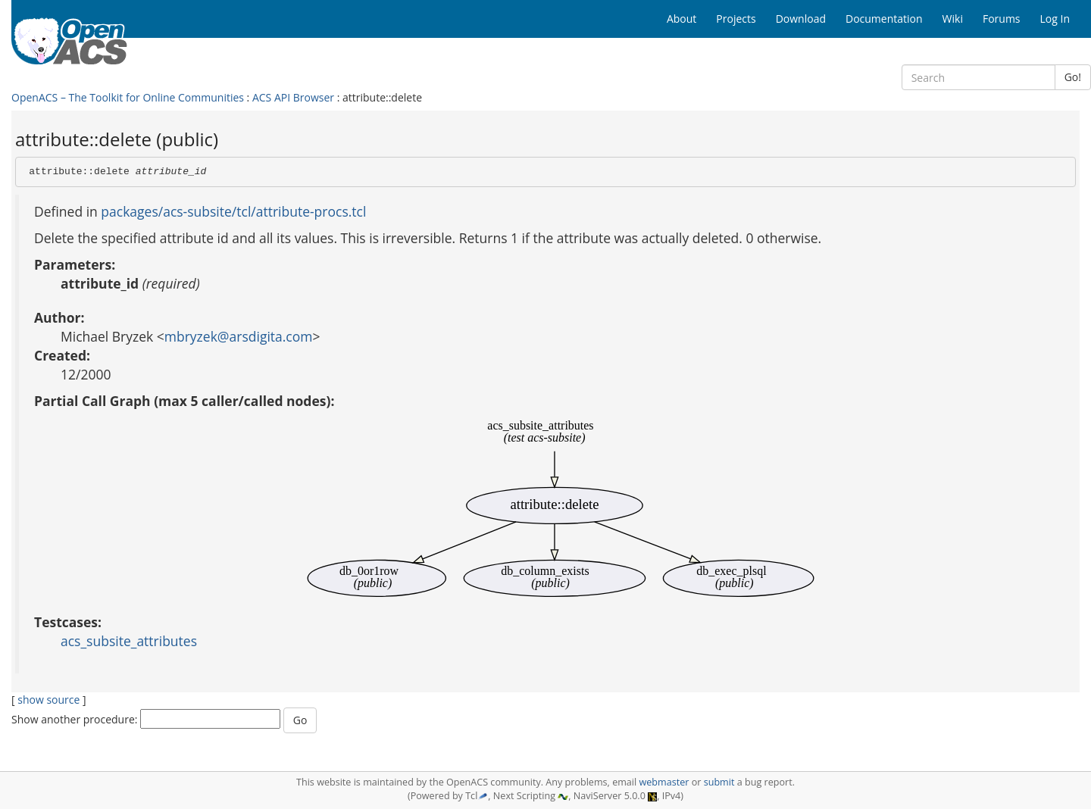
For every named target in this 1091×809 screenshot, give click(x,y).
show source (48, 699)
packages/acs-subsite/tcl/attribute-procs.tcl (233, 211)
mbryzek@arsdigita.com (238, 336)
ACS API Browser (293, 97)
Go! (1072, 77)
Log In (1055, 18)
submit (719, 782)
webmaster (664, 782)
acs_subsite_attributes (129, 641)
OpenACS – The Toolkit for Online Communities (127, 97)
